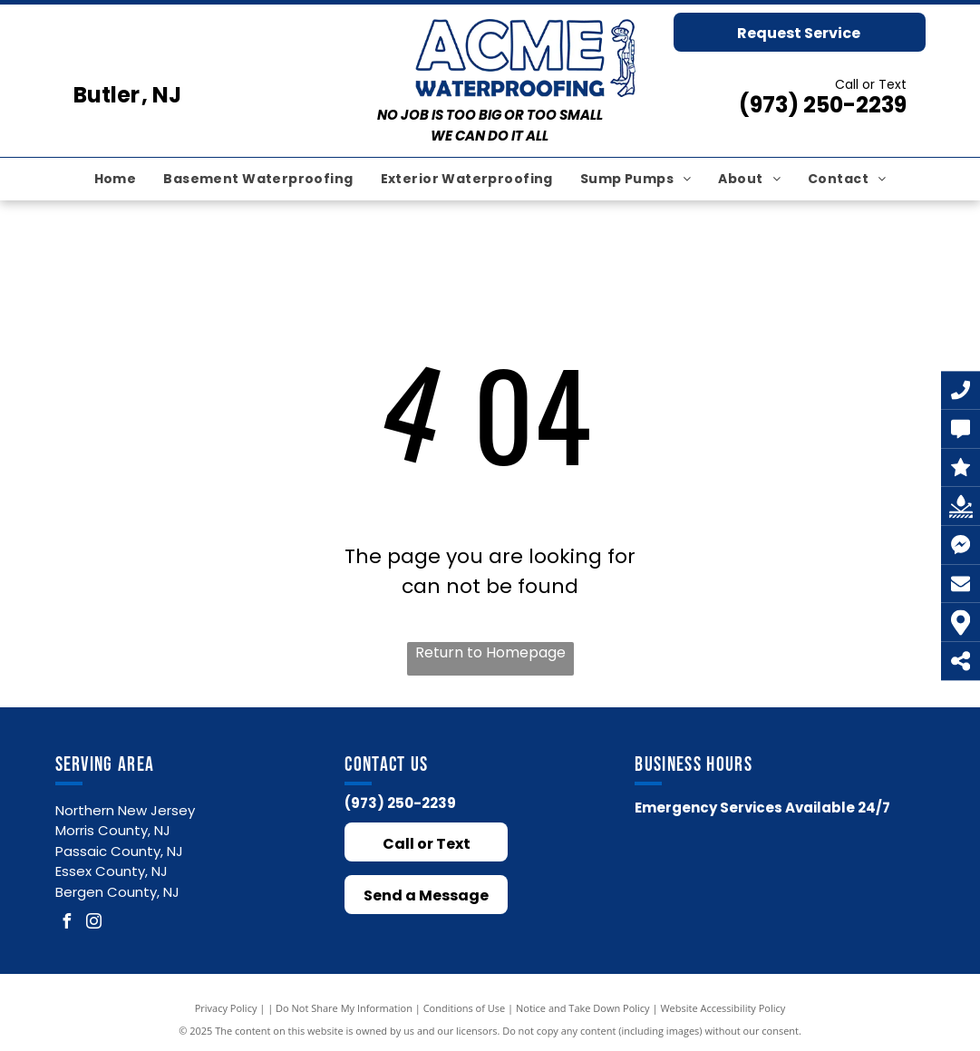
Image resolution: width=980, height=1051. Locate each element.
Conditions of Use (464, 1008)
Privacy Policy (226, 1008)
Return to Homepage (490, 652)
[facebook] (67, 924)
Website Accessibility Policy (722, 1008)
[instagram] (94, 924)
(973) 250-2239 (823, 105)
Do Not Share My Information (344, 1008)
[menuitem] (115, 179)
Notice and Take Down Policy (583, 1008)
